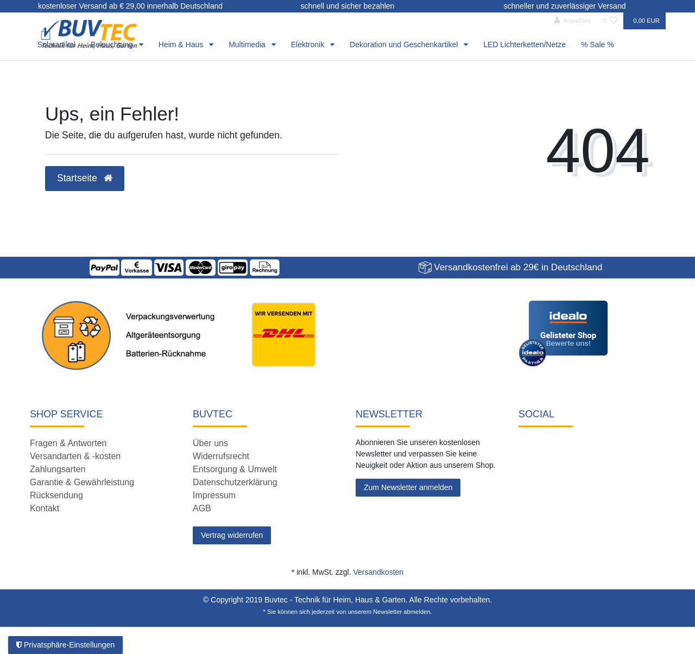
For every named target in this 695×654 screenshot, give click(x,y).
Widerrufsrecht (221, 456)
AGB (202, 508)
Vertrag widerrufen (232, 535)
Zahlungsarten (57, 469)
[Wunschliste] (610, 20)
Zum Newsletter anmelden (408, 487)
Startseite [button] (84, 178)
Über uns (210, 443)
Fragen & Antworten (68, 443)
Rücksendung (56, 495)
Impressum (214, 495)
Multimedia (248, 44)
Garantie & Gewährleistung (82, 482)
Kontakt (44, 508)
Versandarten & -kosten (75, 456)
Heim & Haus (182, 44)
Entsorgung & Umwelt (235, 469)
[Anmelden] (572, 20)
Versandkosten (378, 572)
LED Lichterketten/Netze (524, 44)
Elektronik (308, 44)
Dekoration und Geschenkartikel (405, 44)
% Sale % (597, 44)
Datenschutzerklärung (235, 482)
